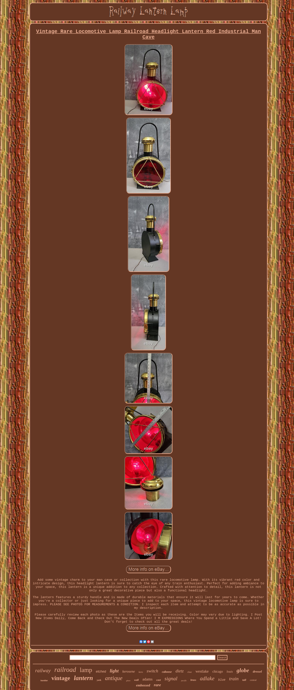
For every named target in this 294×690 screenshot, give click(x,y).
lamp (86, 670)
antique (113, 678)
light (114, 670)
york (99, 680)
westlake (202, 671)
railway (43, 670)
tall (244, 679)
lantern (83, 677)
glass (128, 680)
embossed (143, 685)
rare (157, 685)
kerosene (128, 671)
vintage (60, 678)
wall (136, 680)
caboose (167, 671)
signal (171, 678)
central (253, 680)
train (234, 678)
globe (243, 670)
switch (152, 670)
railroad (65, 669)
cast (158, 679)
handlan (44, 681)
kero (141, 672)
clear (189, 672)
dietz (180, 671)
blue (221, 680)
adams (147, 679)
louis (230, 671)
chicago (217, 671)
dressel (257, 671)
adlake (207, 678)
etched (101, 671)
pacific (184, 680)
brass (193, 680)
